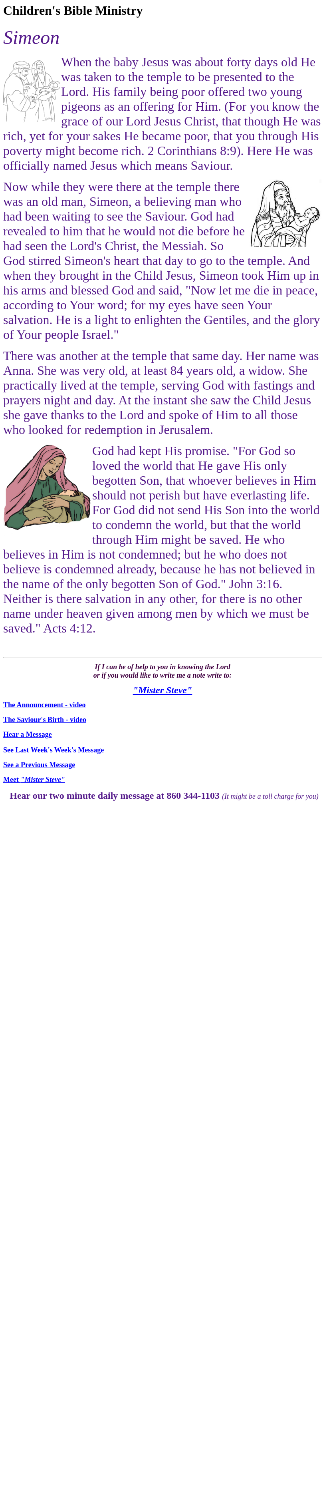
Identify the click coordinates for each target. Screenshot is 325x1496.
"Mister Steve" (162, 690)
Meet (34, 780)
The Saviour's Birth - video (44, 720)
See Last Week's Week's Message (53, 750)
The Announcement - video (44, 705)
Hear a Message (27, 734)
